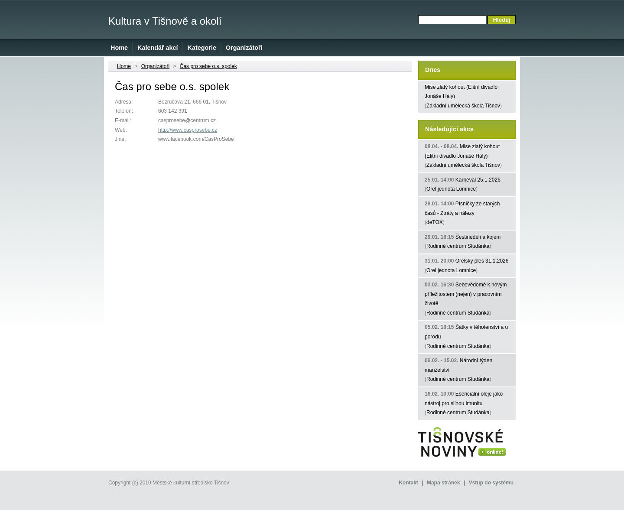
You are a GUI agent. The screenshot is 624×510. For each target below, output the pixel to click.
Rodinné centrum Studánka (457, 246)
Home (119, 47)
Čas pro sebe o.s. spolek (208, 66)
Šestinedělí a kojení (478, 237)
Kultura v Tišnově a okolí (164, 21)
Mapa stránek (443, 483)
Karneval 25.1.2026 (477, 180)
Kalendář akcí (157, 47)
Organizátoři (244, 47)
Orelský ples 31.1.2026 (482, 261)
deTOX (434, 222)
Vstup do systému (491, 483)
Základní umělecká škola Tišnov (463, 106)
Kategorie (202, 47)
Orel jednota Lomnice (451, 189)
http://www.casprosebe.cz (187, 130)
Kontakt (408, 483)
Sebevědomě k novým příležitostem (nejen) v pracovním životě (466, 294)
